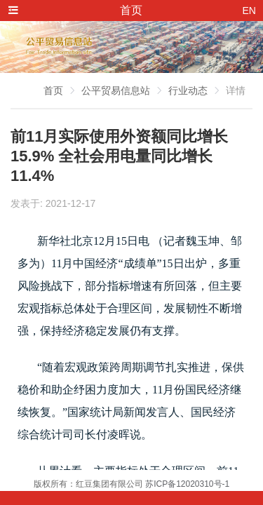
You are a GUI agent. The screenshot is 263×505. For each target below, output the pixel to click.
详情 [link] (235, 90)
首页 (53, 90)
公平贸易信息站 (115, 90)
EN (249, 10)
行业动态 (188, 90)
